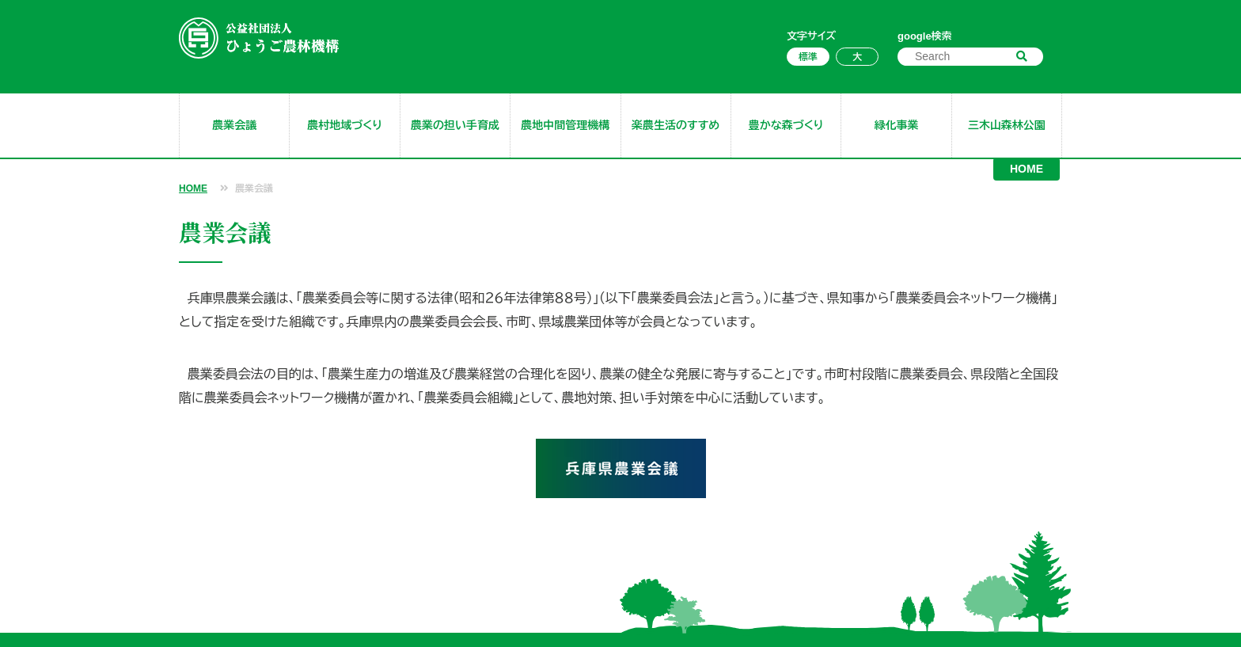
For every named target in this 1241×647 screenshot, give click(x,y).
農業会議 (234, 125)
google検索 (925, 36)
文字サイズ (811, 36)
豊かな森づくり (786, 125)
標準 (808, 57)
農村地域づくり (344, 125)
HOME (1026, 168)
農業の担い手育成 (455, 125)
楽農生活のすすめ (675, 125)
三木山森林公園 (1007, 125)
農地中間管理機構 (565, 125)
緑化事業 (896, 125)
